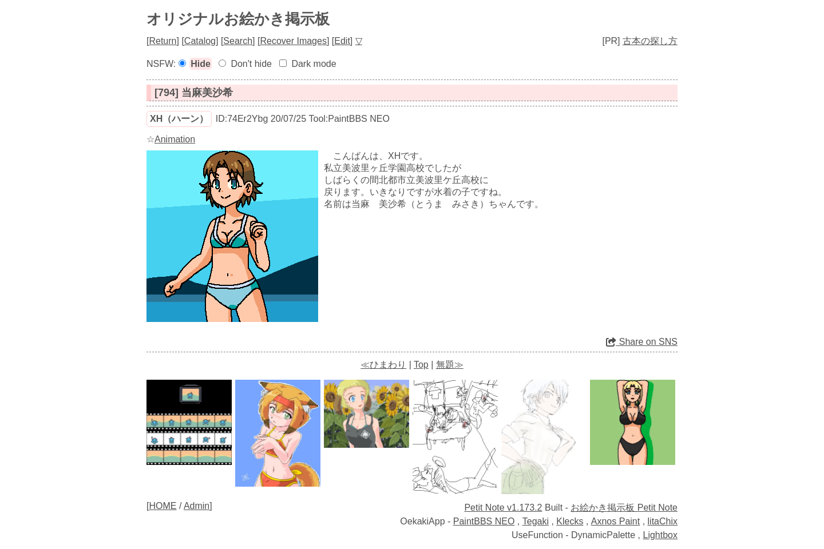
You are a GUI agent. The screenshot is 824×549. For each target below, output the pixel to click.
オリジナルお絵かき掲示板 (238, 18)
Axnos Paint (615, 521)
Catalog (200, 41)
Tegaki (535, 521)
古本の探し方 (650, 41)
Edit (342, 41)
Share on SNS (642, 342)
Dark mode (313, 64)
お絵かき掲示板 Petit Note (624, 507)
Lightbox (660, 535)
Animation (174, 139)
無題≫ (450, 364)
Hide (201, 64)
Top (421, 364)
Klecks (569, 521)
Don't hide (251, 64)
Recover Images (293, 41)
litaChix (663, 521)
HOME (162, 506)
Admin (196, 506)
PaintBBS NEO (484, 521)
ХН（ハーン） (179, 119)
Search (237, 41)
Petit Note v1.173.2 (503, 507)
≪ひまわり (383, 364)
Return (162, 41)
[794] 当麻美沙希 (193, 92)
